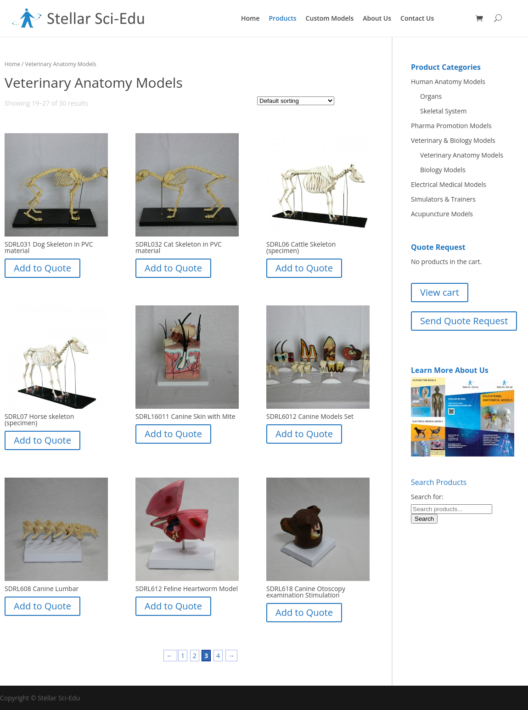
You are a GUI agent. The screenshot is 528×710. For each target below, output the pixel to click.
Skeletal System (443, 111)
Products (283, 18)
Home (250, 18)
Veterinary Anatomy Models (461, 155)
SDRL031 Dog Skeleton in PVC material (49, 247)
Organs (431, 96)
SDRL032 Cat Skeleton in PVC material (178, 247)
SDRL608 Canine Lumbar (42, 588)
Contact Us (417, 18)
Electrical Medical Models (448, 184)
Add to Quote (42, 268)
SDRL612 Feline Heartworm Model (186, 588)
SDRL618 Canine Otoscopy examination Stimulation (305, 591)
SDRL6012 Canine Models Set (310, 416)
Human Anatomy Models (448, 81)
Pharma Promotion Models (451, 125)
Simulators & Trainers (443, 199)
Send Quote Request (464, 321)
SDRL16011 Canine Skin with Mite (185, 416)
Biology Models (443, 169)
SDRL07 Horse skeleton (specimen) (39, 419)
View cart (439, 292)
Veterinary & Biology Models (453, 140)
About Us (377, 18)
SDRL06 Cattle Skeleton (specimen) (301, 247)
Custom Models (330, 18)
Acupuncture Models (442, 213)
